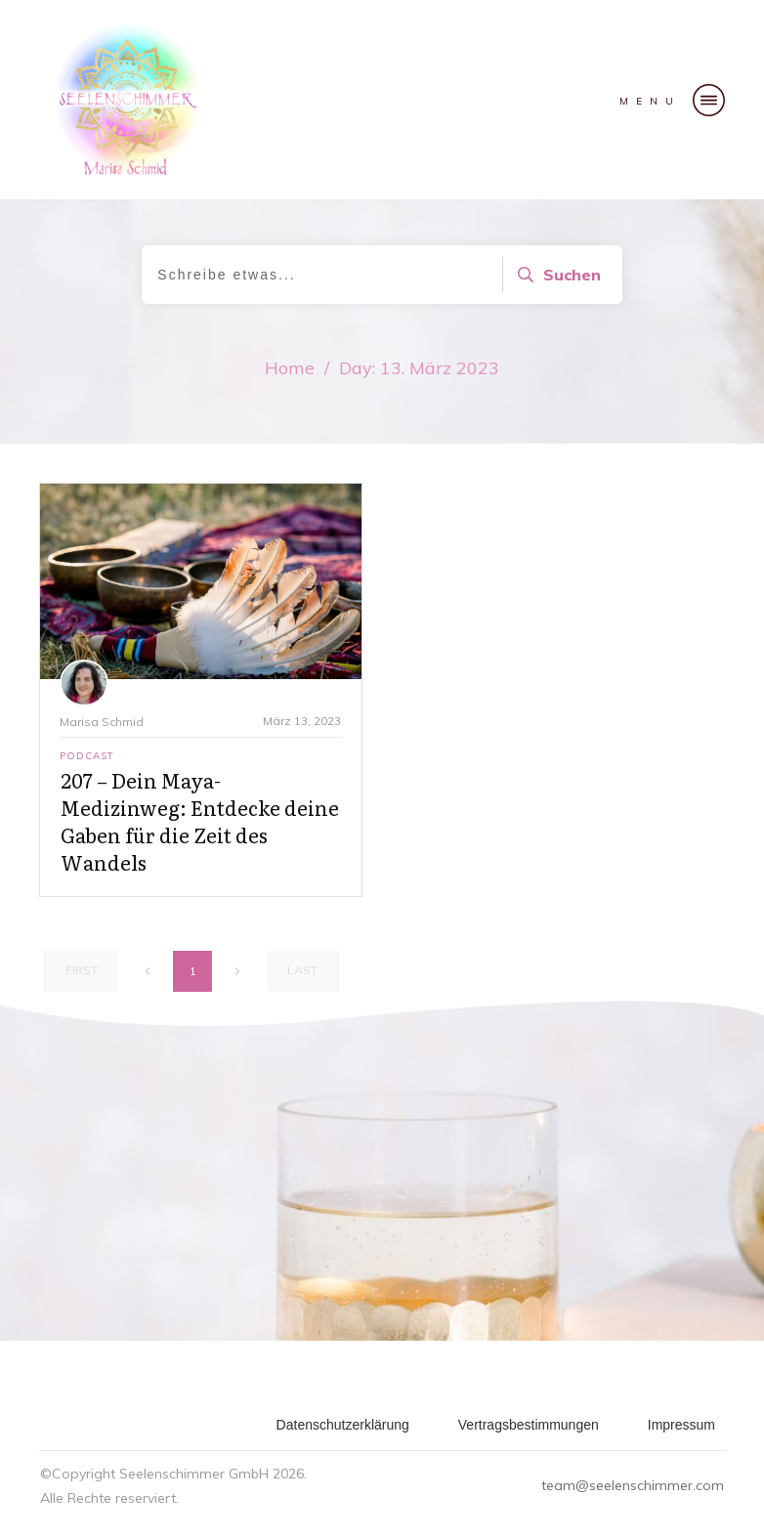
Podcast (87, 755)
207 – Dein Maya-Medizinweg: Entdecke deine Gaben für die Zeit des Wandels (200, 821)
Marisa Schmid (102, 721)
